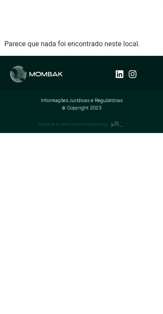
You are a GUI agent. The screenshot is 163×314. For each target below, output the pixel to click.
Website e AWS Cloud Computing (73, 124)
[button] (150, 19)
